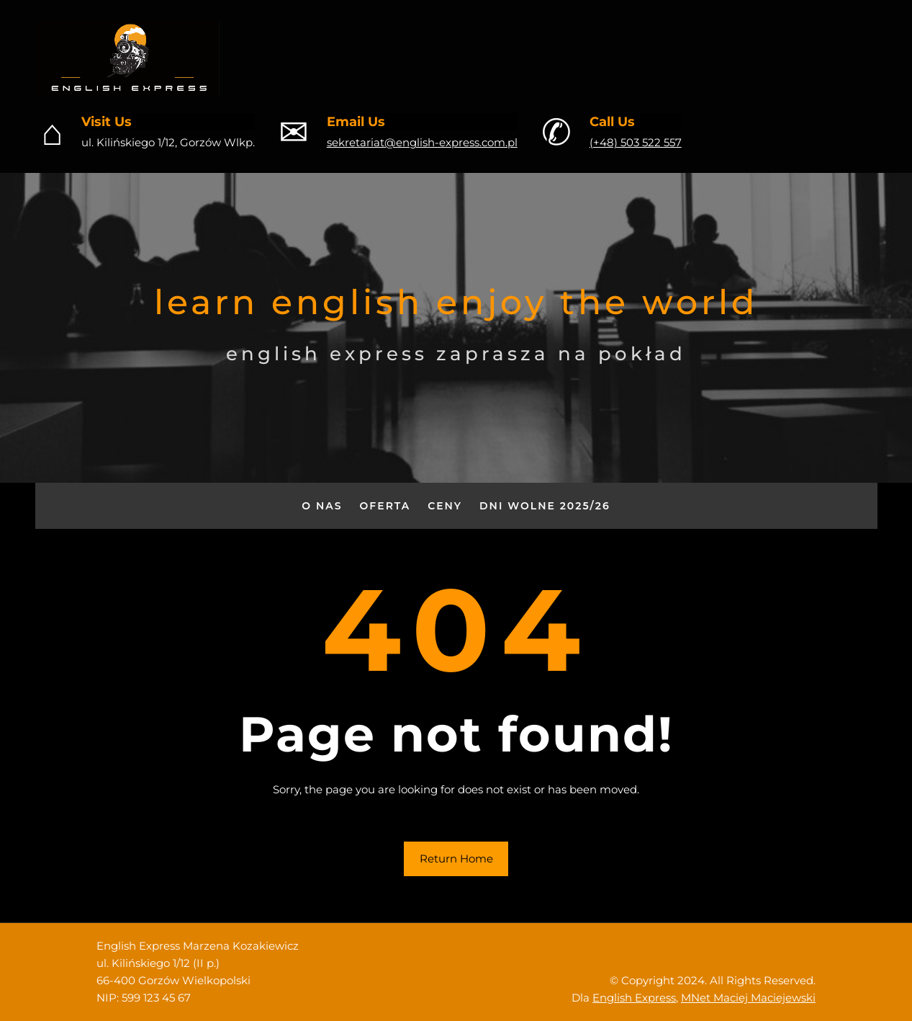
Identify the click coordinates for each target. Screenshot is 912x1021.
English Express (634, 997)
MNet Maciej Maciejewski (748, 997)
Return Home (456, 858)
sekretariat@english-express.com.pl (422, 142)
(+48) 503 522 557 (636, 142)
